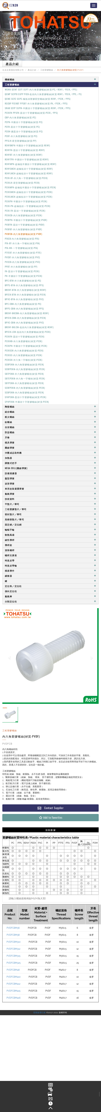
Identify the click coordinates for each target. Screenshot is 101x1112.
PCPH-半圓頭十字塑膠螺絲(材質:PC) (24, 122)
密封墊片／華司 (50, 514)
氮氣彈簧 (50, 493)
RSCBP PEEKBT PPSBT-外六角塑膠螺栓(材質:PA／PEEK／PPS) (36, 103)
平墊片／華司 (50, 504)
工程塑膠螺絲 (46, 70)
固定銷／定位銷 (50, 524)
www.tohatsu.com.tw (17, 57)
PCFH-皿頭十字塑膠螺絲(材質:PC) (22, 126)
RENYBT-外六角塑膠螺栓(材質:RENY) (23, 154)
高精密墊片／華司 (50, 519)
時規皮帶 (50, 560)
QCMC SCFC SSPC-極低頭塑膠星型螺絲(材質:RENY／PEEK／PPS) (38, 98)
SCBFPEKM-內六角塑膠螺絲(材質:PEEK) (25, 369)
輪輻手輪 (50, 529)
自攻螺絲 (50, 427)
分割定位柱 (50, 601)
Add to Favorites (50, 817)
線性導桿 (50, 539)
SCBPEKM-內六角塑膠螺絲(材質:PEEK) (24, 364)
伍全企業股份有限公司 (13, 70)
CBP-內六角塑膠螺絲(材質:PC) (20, 117)
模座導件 (50, 570)
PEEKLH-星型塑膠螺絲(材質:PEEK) (22, 182)
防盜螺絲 (50, 432)
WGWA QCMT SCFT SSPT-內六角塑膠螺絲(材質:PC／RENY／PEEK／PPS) (41, 89)
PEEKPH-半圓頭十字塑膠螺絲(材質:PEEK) (26, 201)
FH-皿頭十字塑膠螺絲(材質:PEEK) (22, 271)
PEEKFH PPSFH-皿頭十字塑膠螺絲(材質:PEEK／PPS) (31, 112)
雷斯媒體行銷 (39, 1012)
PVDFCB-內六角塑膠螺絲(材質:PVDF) (23, 234)
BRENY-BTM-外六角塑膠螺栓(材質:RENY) (25, 289)
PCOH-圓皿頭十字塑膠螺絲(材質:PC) (24, 131)
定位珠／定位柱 (50, 586)
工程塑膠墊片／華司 (50, 509)
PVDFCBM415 (13, 991)
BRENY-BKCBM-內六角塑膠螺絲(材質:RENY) (27, 313)
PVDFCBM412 (13, 984)
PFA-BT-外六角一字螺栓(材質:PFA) (22, 243)
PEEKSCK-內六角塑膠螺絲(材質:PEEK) (24, 350)
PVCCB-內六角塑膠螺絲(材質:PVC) (22, 262)
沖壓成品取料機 (50, 452)
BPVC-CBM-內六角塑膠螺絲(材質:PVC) (24, 322)
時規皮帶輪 (50, 565)
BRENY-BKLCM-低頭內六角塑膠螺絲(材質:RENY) (29, 327)
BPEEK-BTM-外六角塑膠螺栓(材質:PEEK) (25, 294)
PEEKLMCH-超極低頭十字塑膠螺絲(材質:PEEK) (28, 196)
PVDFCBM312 (13, 949)
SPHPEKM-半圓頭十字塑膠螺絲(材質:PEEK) (27, 401)
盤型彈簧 (50, 478)
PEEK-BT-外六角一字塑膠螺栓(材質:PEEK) (26, 178)
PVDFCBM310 (13, 942)
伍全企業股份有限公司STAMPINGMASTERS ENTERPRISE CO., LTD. (37, 36)
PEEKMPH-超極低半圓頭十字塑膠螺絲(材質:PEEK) (30, 187)
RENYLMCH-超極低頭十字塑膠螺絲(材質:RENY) (29, 173)
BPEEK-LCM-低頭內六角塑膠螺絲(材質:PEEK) (28, 331)
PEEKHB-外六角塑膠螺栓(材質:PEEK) (23, 341)
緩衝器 (50, 575)
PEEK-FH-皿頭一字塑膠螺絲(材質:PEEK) (25, 210)
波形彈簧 (50, 483)
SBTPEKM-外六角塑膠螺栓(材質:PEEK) (24, 373)
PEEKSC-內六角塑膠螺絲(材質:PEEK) (23, 355)
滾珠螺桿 (50, 550)
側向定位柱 (50, 591)
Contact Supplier (50, 808)
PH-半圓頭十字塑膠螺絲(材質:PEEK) (23, 275)
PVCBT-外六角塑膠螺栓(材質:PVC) (22, 257)
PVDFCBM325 (14, 963)
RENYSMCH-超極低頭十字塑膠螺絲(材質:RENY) (29, 168)
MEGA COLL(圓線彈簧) (50, 468)
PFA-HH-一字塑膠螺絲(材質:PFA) (21, 248)
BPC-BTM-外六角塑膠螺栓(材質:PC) (23, 280)
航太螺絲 (50, 416)
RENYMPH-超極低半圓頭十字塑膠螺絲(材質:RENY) (30, 164)
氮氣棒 (50, 596)
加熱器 (50, 457)
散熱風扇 (50, 534)
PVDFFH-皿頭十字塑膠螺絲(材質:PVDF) (25, 224)
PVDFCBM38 (13, 935)
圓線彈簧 (50, 447)
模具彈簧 (50, 442)
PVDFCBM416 (13, 998)
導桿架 (50, 545)
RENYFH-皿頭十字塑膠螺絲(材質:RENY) (25, 150)
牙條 (50, 437)
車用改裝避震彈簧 (50, 488)
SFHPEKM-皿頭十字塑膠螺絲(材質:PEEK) (25, 397)
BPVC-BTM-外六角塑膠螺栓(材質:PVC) (24, 299)
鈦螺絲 (50, 422)
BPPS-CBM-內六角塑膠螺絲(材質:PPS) (24, 308)
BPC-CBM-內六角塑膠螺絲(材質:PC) (23, 303)
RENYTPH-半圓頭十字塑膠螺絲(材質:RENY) (27, 159)
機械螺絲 (50, 79)
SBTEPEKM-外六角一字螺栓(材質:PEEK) (25, 378)
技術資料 (50, 498)
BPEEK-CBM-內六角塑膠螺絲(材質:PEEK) (25, 317)
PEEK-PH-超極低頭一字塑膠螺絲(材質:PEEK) (27, 206)
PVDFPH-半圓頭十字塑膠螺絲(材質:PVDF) (26, 220)
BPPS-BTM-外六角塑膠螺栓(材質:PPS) (24, 285)
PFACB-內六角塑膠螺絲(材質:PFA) (22, 238)
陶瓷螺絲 (50, 406)
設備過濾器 (50, 473)
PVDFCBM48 (13, 970)
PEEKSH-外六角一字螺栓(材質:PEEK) (23, 359)
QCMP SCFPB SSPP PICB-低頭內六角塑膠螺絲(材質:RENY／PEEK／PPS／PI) (43, 94)
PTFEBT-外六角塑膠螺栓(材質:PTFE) (23, 252)
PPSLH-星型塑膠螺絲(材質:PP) (21, 140)
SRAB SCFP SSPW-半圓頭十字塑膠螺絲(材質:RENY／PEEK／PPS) (38, 108)
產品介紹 (32, 70)
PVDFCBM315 (13, 956)
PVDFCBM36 (13, 928)
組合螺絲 (50, 411)
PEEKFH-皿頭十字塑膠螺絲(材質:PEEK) (25, 336)
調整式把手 (50, 463)
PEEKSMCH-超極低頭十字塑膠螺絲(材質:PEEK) (29, 192)
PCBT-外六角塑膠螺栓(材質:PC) (21, 136)
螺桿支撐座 (50, 555)
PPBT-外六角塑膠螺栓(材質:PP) (21, 266)
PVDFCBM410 (14, 977)
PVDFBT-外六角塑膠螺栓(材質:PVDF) (23, 229)
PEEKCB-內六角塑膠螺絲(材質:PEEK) (23, 215)
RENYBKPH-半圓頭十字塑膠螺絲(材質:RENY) (27, 145)
